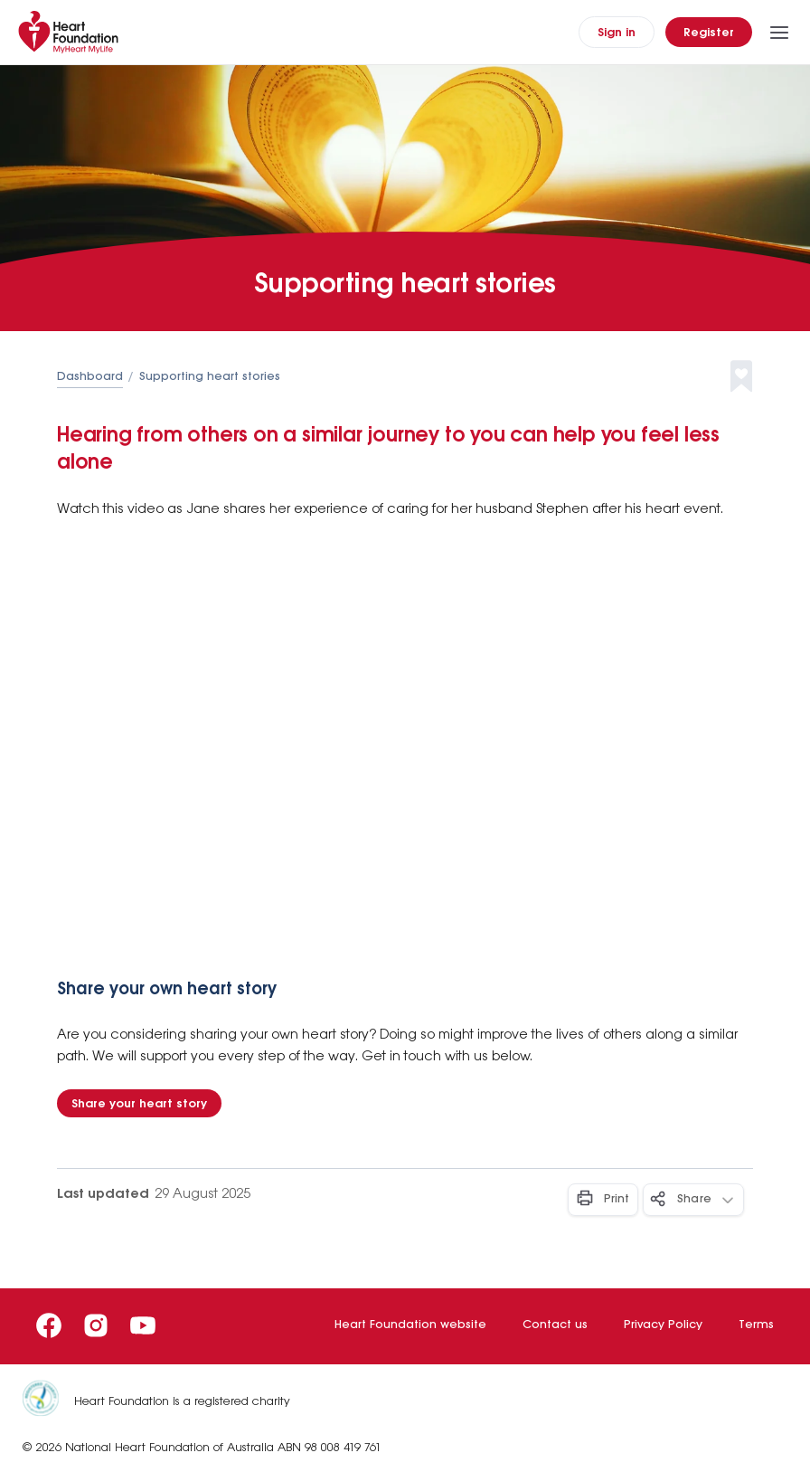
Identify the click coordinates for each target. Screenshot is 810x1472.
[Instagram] (95, 1325)
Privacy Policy (663, 1325)
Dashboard (90, 377)
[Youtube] (142, 1325)
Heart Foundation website (410, 1325)
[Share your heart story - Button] (139, 1103)
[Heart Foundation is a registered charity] (48, 1401)
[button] (756, 377)
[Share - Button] (693, 1199)
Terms (756, 1325)
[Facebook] (48, 1325)
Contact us (555, 1325)
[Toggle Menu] (779, 32)
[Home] (72, 32)
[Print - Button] (603, 1199)
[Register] (708, 32)
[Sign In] (617, 32)
